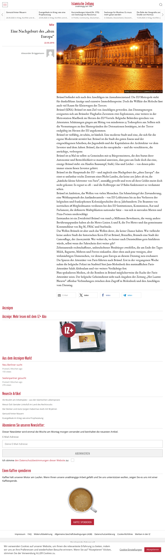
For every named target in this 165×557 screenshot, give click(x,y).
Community (84, 18)
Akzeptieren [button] (153, 549)
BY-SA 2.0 (158, 91)
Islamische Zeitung (82, 3)
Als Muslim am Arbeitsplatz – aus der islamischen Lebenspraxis (31, 399)
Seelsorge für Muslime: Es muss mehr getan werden (118, 13)
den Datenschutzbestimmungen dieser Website (40, 460)
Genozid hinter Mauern (16, 12)
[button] (66, 295)
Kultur (51, 24)
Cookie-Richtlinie (125, 534)
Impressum (20, 534)
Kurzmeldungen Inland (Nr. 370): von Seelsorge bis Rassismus (85, 13)
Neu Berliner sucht (12, 364)
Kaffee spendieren (82, 522)
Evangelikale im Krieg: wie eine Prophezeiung (52, 13)
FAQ (30, 534)
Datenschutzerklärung (104, 534)
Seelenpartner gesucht (14, 378)
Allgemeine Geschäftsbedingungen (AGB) (73, 534)
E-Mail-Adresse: (10, 436)
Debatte (109, 18)
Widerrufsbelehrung (43, 534)
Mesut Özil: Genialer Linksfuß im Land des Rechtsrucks (27, 404)
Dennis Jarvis (136, 91)
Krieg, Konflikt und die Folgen (29, 18)
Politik (76, 18)
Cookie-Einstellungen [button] (131, 549)
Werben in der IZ (142, 534)
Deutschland (95, 18)
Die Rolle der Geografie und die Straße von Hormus (150, 13)
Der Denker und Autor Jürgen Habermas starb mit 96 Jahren (29, 409)
